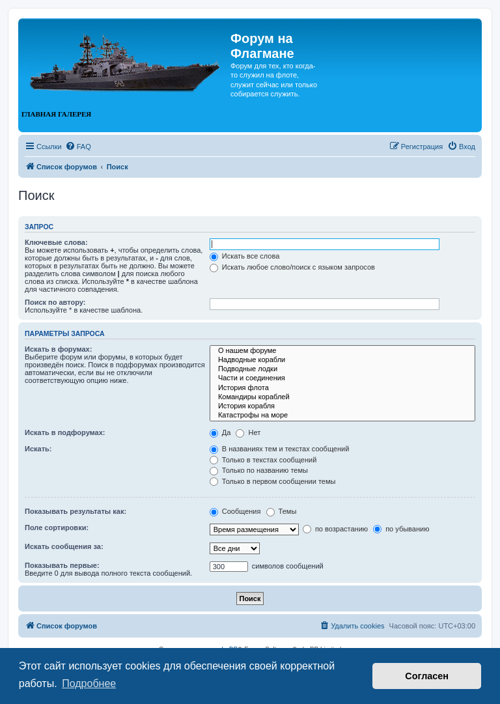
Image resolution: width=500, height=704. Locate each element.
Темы (281, 511)
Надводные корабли (342, 360)
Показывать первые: (62, 565)
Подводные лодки (342, 369)
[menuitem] (78, 146)
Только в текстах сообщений (263, 460)
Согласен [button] (427, 676)
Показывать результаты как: (75, 511)
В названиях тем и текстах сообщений (280, 449)
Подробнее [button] (89, 683)
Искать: (38, 449)
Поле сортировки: (57, 527)
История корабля (342, 406)
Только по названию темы (259, 470)
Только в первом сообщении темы (273, 481)
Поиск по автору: (55, 302)
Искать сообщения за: (64, 546)
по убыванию (401, 529)
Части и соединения (342, 378)
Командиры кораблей (342, 397)
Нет (248, 432)
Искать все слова (245, 256)
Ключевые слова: (56, 242)
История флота (342, 388)
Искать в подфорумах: (65, 432)
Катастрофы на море (342, 415)
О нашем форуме (342, 351)
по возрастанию (335, 529)
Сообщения (235, 511)
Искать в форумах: (58, 349)
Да (220, 432)
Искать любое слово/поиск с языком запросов (292, 267)
